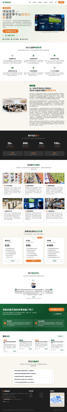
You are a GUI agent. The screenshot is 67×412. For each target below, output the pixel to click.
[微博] (3, 401)
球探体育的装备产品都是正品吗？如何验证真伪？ (24, 379)
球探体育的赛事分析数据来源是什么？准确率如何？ (24, 370)
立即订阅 (12, 260)
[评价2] (33, 280)
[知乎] (6, 401)
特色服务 (40, 2)
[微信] (4, 401)
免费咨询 (61, 2)
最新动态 (41, 395)
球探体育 (7, 2)
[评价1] (32, 280)
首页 (30, 2)
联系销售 (54, 260)
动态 (56, 2)
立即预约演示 (58, 314)
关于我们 (34, 2)
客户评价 (51, 2)
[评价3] (34, 280)
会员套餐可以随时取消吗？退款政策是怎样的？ (23, 376)
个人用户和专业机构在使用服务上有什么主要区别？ (24, 382)
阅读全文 (14, 351)
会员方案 (45, 2)
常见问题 (41, 396)
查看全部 (60, 336)
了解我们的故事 (10, 35)
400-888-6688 (6, 399)
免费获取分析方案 (10, 31)
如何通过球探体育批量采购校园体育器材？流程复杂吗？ (25, 373)
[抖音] (8, 401)
